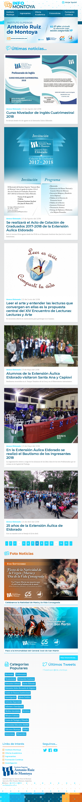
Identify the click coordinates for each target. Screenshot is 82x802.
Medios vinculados (12, 711)
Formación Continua (69, 13)
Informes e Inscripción (14, 706)
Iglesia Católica (24, 697)
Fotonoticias (55, 13)
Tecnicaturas (10, 679)
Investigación (10, 697)
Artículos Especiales (13, 702)
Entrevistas (9, 734)
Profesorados (21, 674)
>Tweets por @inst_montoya (55, 670)
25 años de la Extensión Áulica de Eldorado (34, 527)
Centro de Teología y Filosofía (16, 720)
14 (61, 543)
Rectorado (9, 674)
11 (51, 543)
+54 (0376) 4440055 (15, 783)
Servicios (26, 711)
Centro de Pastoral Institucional (17, 693)
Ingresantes (25, 13)
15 (66, 543)
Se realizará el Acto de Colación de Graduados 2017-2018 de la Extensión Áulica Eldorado (37, 226)
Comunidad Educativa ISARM (16, 725)
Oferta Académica (40, 13)
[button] (9, 30)
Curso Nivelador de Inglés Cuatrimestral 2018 (40, 115)
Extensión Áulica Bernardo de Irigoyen (20, 688)
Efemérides (21, 734)
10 (46, 543)
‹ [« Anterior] (6, 543)
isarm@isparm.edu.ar (10, 785)
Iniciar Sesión (71, 2)
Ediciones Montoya (12, 729)
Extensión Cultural (12, 684)
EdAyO (25, 729)
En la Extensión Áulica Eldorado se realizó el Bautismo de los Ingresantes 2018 (38, 454)
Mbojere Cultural (12, 716)
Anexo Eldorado (13, 109)
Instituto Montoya (10, 13)
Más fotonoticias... (69, 658)
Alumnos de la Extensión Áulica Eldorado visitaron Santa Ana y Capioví (39, 375)
